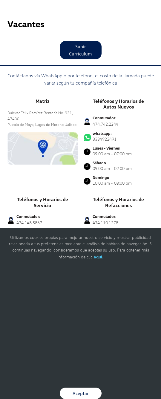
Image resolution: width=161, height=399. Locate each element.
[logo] (80, 18)
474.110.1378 (105, 222)
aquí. (98, 256)
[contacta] (42, 147)
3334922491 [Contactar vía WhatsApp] (119, 136)
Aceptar (81, 393)
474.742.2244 (105, 124)
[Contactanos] (135, 8)
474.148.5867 (29, 222)
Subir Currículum (80, 50)
